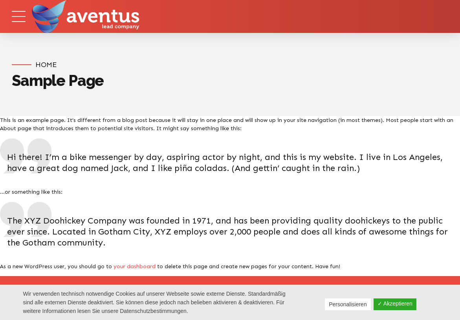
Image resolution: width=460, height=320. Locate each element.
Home (46, 64)
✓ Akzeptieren (395, 303)
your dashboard (135, 266)
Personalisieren (348, 304)
